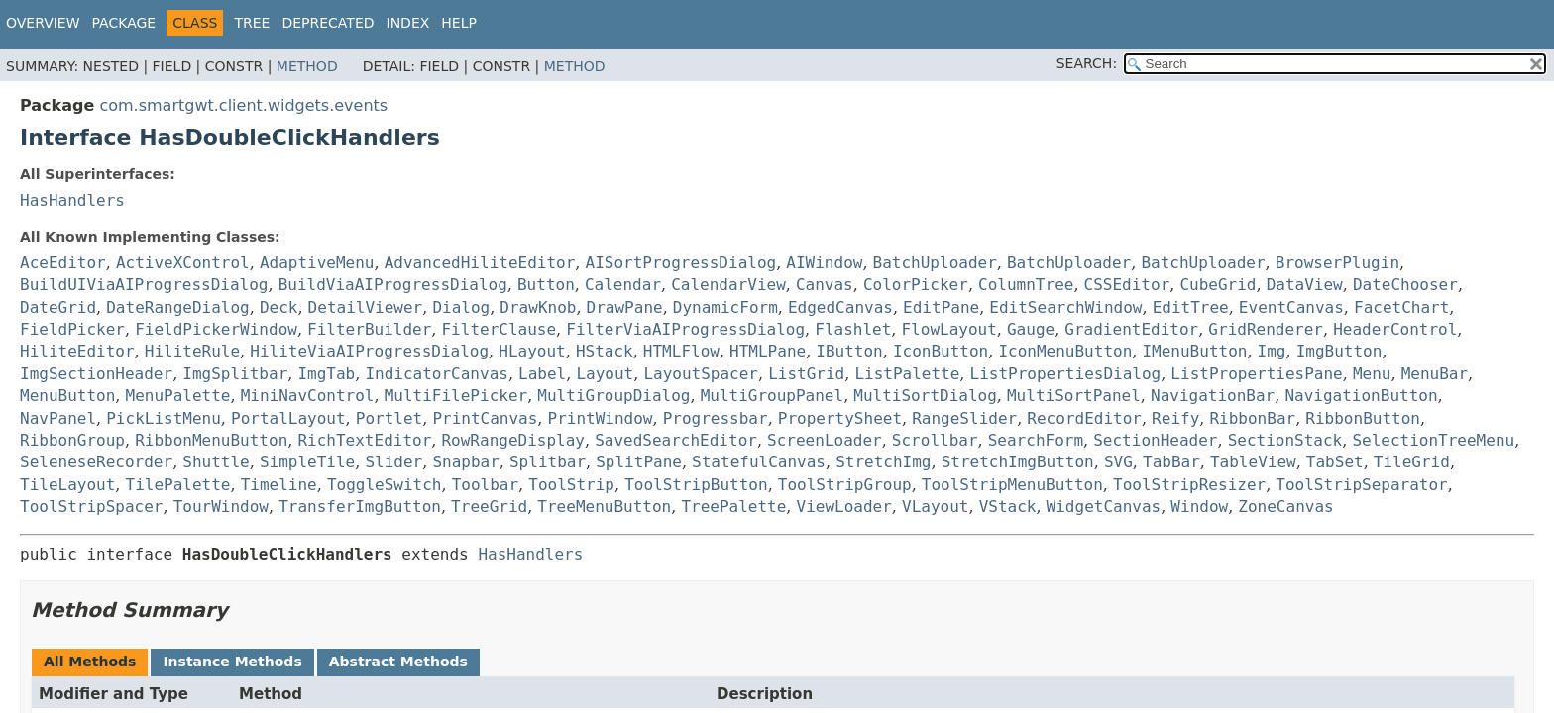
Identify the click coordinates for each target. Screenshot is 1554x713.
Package (124, 23)
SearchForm (1035, 440)
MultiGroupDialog (613, 395)
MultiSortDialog (925, 395)
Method (307, 66)
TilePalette (178, 484)
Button (546, 284)
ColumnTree (1025, 284)
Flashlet (853, 329)
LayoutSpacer (700, 373)
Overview (43, 23)
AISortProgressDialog (681, 263)
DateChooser (1405, 284)
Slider (393, 462)
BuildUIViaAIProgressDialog (144, 284)
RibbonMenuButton (211, 440)
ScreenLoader (824, 440)
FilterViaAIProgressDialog (685, 329)
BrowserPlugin (1337, 263)
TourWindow (221, 506)
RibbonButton (1362, 418)
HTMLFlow (681, 351)
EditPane (941, 307)
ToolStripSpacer (92, 506)
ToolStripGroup (845, 484)
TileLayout (67, 484)
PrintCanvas (484, 418)
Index (408, 23)
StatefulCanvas (759, 462)
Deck (279, 307)
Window (1199, 506)
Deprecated (327, 23)
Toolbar (485, 484)
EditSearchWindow (1065, 307)
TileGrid (1412, 462)
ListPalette (906, 373)
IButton (849, 351)
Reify (1175, 418)
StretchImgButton (1018, 462)
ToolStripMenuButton (1012, 484)
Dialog (461, 307)
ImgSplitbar (234, 373)
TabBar (1171, 462)
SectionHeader (1155, 440)
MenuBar (1434, 373)
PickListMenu (163, 418)
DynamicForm (725, 307)
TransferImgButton (359, 506)
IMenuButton (1194, 351)
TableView (1253, 462)
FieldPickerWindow (216, 329)
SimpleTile (307, 462)
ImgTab (326, 373)
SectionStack (1285, 440)
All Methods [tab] (90, 661)
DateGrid (58, 307)
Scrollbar (935, 440)
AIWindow (824, 263)
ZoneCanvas (1285, 506)
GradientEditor (1131, 329)
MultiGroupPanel (772, 395)
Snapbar (465, 462)
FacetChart (1401, 307)
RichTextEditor (364, 440)
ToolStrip (571, 484)
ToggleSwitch (384, 484)
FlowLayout (948, 329)
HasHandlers (72, 200)
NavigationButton (1360, 395)
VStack (1008, 506)
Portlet (389, 418)
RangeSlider (964, 418)
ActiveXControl (183, 263)
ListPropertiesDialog (1066, 373)
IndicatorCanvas (436, 373)
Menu (1372, 373)
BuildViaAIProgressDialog (392, 284)
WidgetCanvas (1104, 506)
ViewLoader (844, 506)
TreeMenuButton (604, 506)
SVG (1118, 462)
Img (1272, 351)
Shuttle (215, 462)
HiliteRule (192, 351)
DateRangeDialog (178, 307)
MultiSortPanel (1074, 395)
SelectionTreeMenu (1433, 440)
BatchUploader (935, 263)
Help (459, 23)
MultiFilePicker (456, 395)
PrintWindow (600, 418)
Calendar (623, 284)
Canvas (824, 284)
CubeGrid (1217, 284)
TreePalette (733, 506)
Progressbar (715, 418)
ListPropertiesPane (1256, 373)
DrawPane (625, 307)
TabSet (1335, 462)
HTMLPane (767, 351)
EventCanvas (1291, 307)
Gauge (1030, 329)
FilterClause (498, 329)
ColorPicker (915, 284)
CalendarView (728, 284)
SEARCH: (1086, 63)
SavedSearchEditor (676, 440)
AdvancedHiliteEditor (480, 263)
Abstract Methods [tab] (398, 661)
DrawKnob (538, 307)
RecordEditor (1084, 418)
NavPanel (58, 418)
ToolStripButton (696, 484)
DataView (1305, 284)
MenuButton (67, 395)
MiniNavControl (308, 395)
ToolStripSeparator (1361, 484)
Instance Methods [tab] (232, 661)
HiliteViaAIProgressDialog (369, 351)
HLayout (532, 351)
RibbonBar (1252, 418)
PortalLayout (288, 418)
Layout (604, 373)
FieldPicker (72, 329)
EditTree (1191, 307)
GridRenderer (1265, 329)
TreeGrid (489, 506)
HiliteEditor (77, 351)
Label (542, 373)
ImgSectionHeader (96, 373)
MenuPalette (178, 395)
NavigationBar (1213, 395)
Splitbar (547, 462)
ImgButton (1339, 351)
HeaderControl (1395, 329)
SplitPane (639, 462)
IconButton (940, 351)
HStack (604, 351)
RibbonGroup (72, 440)
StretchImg (883, 462)
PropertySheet (840, 418)
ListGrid (806, 373)
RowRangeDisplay (513, 440)
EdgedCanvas (840, 307)
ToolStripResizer (1189, 484)
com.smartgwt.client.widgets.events (243, 105)
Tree (252, 23)
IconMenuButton (1065, 351)
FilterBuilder (369, 329)
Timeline (279, 484)
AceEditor (63, 263)
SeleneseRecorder (96, 462)
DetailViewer (365, 307)
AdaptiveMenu (317, 263)
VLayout (935, 506)
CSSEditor (1127, 284)
